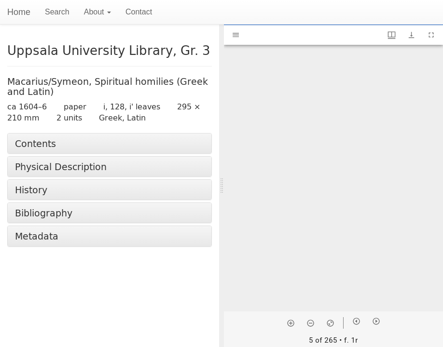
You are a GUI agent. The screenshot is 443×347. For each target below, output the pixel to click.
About (97, 12)
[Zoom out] (310, 322)
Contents (35, 143)
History (31, 190)
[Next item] (376, 321)
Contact (138, 12)
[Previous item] (356, 321)
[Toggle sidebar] (236, 35)
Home (18, 12)
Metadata (36, 236)
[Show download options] (411, 35)
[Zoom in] (291, 322)
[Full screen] (431, 35)
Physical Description (61, 167)
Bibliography (43, 213)
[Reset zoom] (330, 322)
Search (57, 12)
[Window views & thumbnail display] (391, 35)
